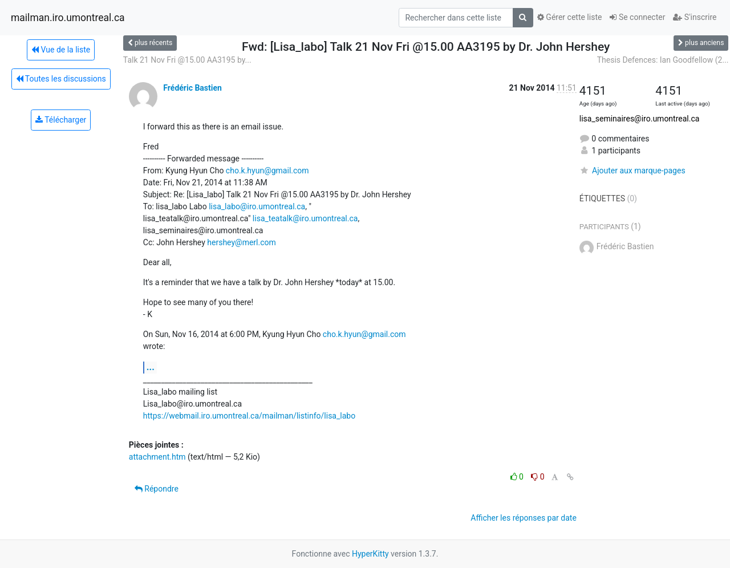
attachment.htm (157, 456)
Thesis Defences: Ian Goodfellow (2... (663, 59)
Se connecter (637, 17)
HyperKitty (370, 553)
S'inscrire (694, 17)
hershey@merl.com (241, 242)
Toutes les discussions (61, 78)
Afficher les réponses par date (523, 517)
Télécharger (60, 119)
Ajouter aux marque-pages (632, 170)
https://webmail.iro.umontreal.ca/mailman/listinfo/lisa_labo (249, 415)
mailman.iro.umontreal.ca (68, 17)
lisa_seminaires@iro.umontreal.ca (639, 118)
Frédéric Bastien (192, 87)
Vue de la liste (60, 49)
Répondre (157, 488)
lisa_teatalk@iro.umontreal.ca (305, 218)
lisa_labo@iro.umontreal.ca (257, 206)
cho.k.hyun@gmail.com (267, 170)
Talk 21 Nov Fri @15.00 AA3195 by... (187, 59)
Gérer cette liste (569, 17)
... (151, 367)
